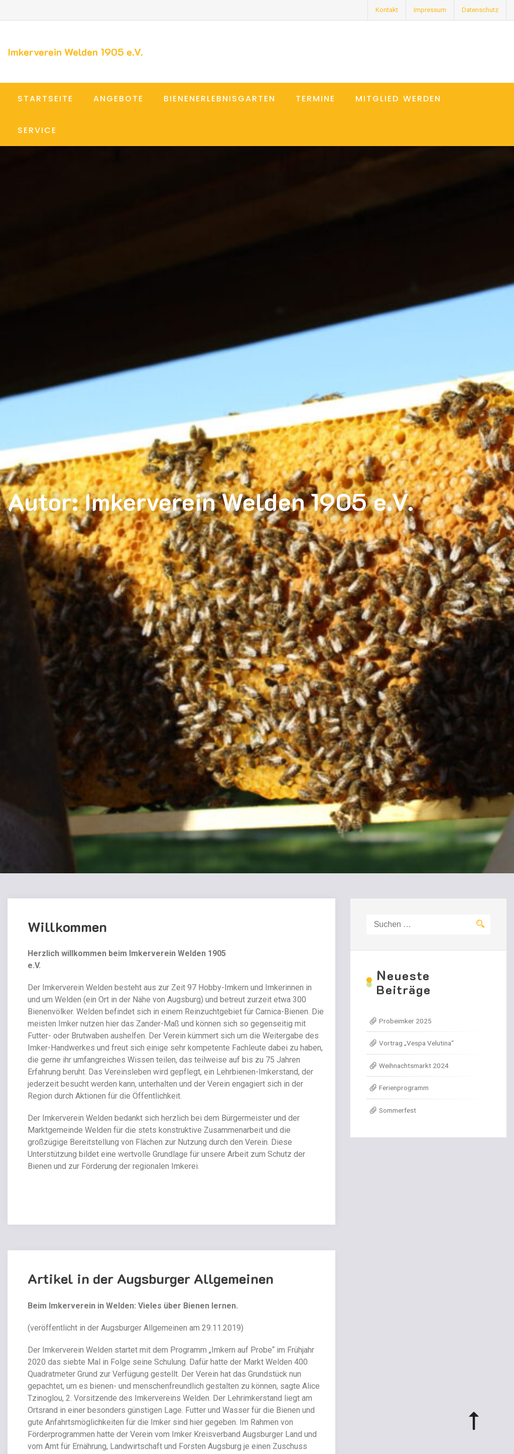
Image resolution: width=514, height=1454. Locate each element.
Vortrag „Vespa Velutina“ (416, 1043)
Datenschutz (480, 10)
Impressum (430, 10)
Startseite (45, 98)
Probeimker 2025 (405, 1021)
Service (37, 130)
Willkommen (67, 926)
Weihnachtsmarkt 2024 (414, 1066)
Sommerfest (397, 1110)
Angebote (118, 98)
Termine (315, 98)
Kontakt (386, 10)
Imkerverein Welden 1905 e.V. (75, 51)
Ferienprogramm (404, 1088)
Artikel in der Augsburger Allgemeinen (151, 1289)
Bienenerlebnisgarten (220, 98)
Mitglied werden (398, 98)
